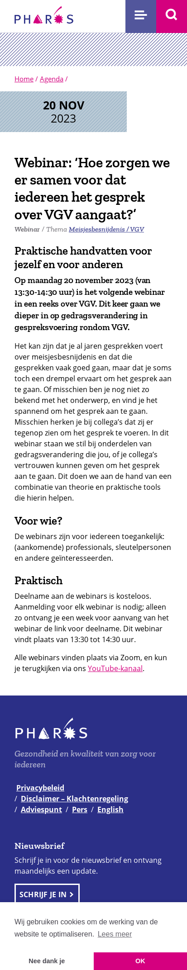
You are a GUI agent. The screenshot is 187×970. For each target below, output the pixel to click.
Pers (79, 809)
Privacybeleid (40, 788)
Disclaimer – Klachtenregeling (74, 799)
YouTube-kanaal (115, 668)
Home (24, 78)
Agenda (51, 78)
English (110, 809)
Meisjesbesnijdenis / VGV (106, 229)
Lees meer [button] (115, 934)
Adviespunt (41, 809)
